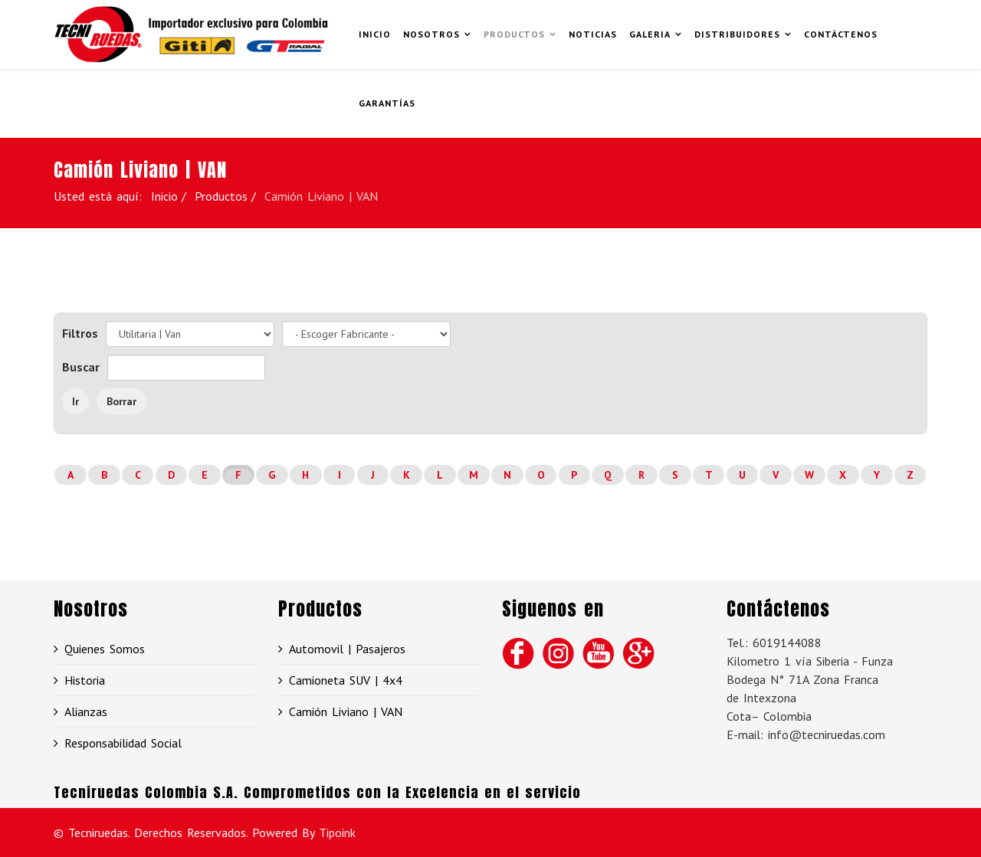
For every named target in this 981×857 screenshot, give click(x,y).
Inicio (375, 34)
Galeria (650, 34)
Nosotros (431, 34)
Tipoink (337, 832)
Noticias (593, 34)
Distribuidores (737, 34)
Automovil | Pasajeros (347, 648)
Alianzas (85, 711)
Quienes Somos (104, 648)
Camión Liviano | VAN (345, 711)
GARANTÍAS (387, 103)
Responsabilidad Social (123, 743)
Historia (84, 680)
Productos (514, 34)
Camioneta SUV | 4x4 (345, 680)
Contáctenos (841, 34)
